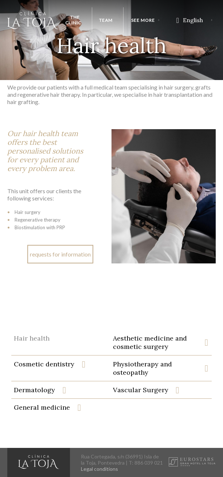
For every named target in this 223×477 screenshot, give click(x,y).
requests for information (60, 254)
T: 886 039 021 (146, 463)
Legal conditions (99, 469)
